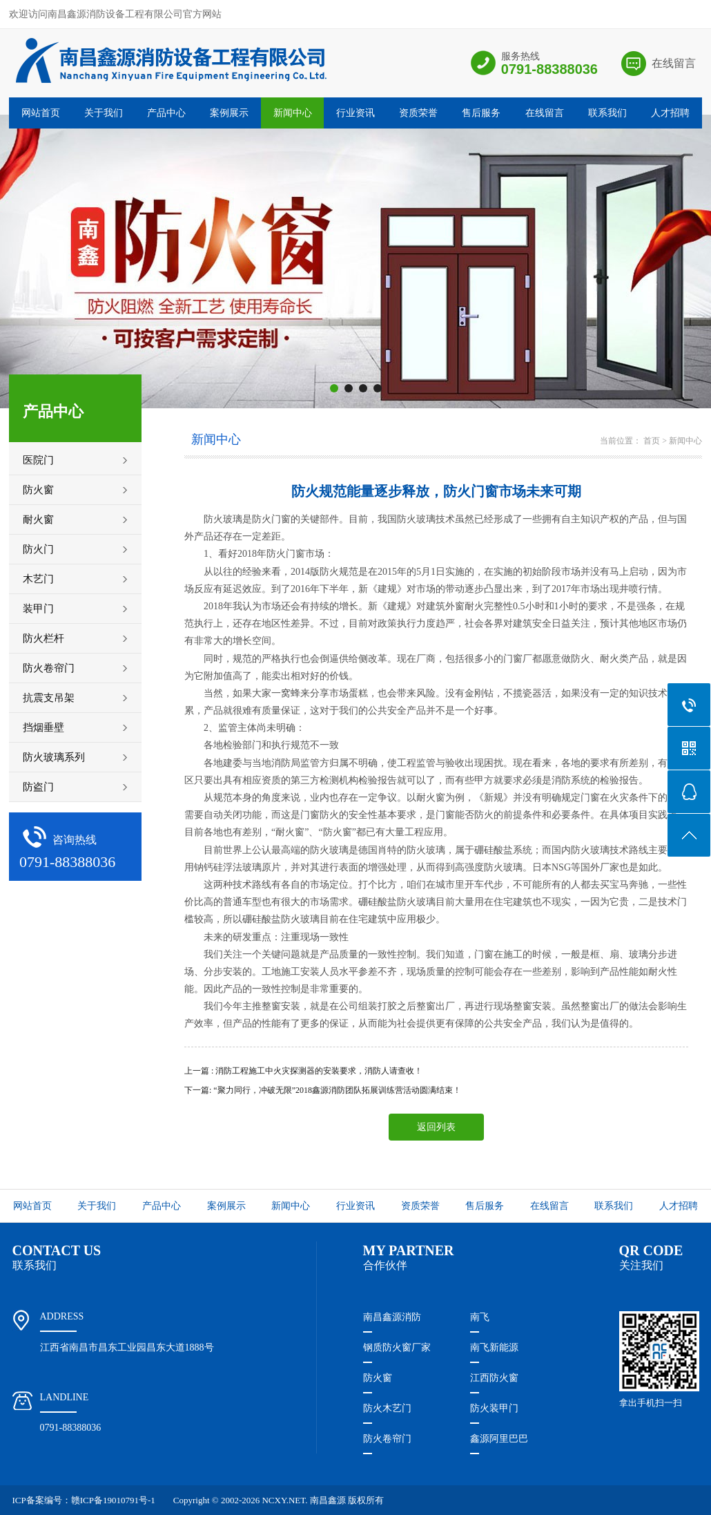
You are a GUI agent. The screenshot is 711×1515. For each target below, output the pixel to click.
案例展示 (229, 113)
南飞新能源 (494, 1347)
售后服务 (481, 113)
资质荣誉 (418, 113)
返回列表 (436, 1127)
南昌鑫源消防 (392, 1317)
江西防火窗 (494, 1378)
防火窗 (377, 1378)
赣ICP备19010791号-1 (113, 1500)
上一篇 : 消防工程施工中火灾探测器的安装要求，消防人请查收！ (303, 1071)
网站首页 (40, 113)
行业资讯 (355, 113)
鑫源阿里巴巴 (499, 1438)
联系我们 (607, 113)
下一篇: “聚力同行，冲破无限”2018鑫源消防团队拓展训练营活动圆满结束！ (322, 1090)
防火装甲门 (494, 1408)
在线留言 (674, 63)
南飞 (479, 1317)
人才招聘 (670, 113)
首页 (651, 441)
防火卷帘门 (387, 1438)
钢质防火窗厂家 (397, 1347)
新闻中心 (292, 113)
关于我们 (103, 113)
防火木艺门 (387, 1408)
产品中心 (166, 113)
